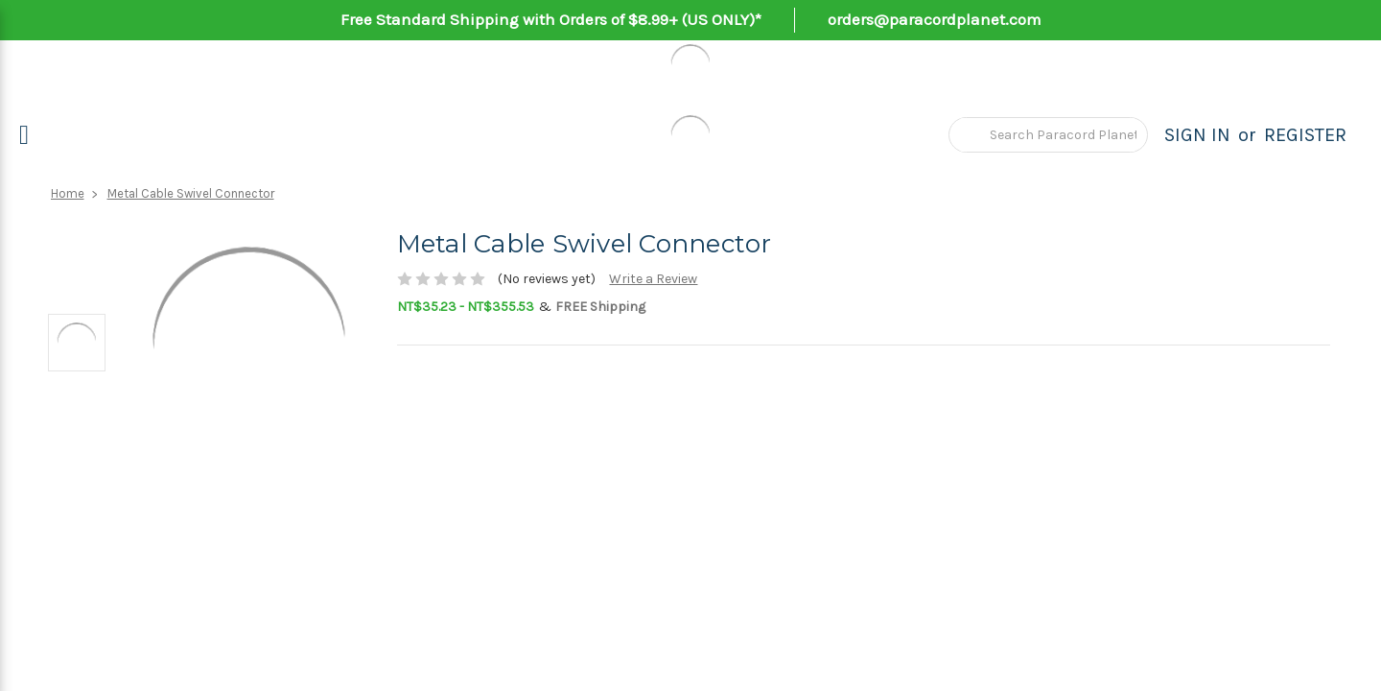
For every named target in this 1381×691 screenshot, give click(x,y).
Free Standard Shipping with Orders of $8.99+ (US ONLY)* (550, 19)
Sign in (1197, 135)
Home (67, 193)
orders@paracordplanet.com (935, 19)
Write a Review (653, 279)
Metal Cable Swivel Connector (190, 193)
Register (1305, 135)
